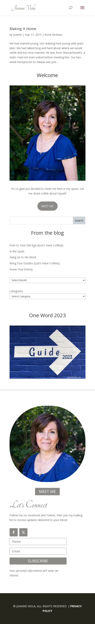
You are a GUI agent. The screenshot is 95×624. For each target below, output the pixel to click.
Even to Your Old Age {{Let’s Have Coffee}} (36, 245)
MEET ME (47, 206)
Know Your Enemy (21, 269)
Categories (16, 291)
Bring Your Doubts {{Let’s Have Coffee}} (35, 263)
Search (79, 220)
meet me (47, 491)
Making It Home (23, 28)
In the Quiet (17, 251)
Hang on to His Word (23, 257)
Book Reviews (53, 34)
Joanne (17, 34)
